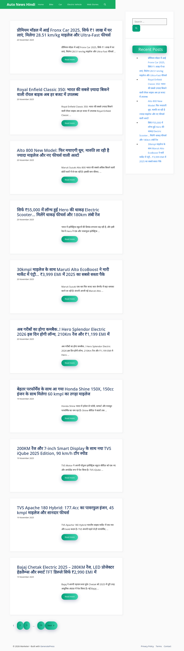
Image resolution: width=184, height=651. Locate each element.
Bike (51, 4)
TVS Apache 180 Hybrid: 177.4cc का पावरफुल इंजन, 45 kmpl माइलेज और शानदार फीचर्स (65, 510)
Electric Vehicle (74, 4)
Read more (70, 59)
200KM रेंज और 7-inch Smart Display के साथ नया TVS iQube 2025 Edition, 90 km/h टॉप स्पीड (64, 451)
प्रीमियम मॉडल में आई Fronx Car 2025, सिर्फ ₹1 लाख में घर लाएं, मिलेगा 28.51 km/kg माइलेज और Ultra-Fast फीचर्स (64, 32)
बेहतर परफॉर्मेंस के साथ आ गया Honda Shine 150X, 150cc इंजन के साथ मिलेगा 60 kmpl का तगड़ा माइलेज (65, 391)
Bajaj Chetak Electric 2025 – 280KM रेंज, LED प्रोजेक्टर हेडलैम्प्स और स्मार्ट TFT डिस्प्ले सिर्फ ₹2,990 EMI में (65, 569)
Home (41, 4)
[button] (105, 4)
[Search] (136, 28)
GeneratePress (47, 646)
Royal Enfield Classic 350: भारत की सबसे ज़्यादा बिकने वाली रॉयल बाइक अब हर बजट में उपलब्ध (63, 92)
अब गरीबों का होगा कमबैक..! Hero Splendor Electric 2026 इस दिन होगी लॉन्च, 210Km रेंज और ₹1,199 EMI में (63, 331)
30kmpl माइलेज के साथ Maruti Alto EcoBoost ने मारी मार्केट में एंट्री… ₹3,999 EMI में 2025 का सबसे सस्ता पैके (63, 272)
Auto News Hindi (21, 4)
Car (60, 4)
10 (41, 625)
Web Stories (92, 4)
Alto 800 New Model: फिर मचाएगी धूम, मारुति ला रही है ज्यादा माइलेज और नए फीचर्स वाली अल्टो (63, 152)
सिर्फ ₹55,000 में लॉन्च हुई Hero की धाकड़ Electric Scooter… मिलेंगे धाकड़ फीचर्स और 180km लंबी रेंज (58, 212)
